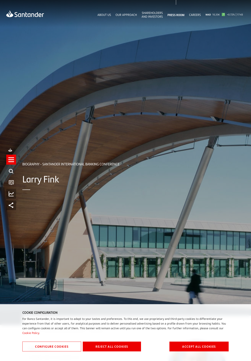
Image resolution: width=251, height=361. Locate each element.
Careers (195, 15)
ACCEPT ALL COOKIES (199, 346)
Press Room (176, 15)
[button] (11, 163)
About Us (104, 15)
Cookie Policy (30, 333)
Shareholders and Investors (152, 14)
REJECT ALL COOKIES (111, 346)
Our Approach (126, 15)
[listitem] (11, 163)
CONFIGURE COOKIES (51, 346)
